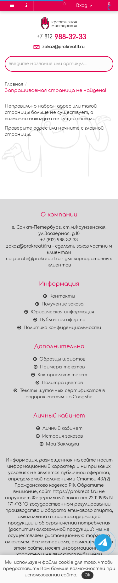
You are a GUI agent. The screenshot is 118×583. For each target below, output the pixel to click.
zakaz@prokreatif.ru (63, 47)
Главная (14, 84)
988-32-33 (61, 37)
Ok (87, 575)
